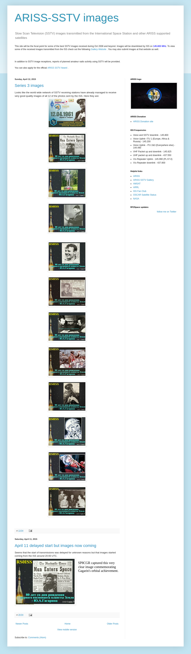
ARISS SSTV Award (57, 68)
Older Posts (112, 623)
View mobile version (67, 629)
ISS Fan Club (139, 191)
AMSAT (136, 183)
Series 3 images (29, 85)
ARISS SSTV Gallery (143, 180)
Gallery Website (98, 49)
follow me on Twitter (166, 211)
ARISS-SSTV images (67, 18)
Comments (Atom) (37, 637)
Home (68, 623)
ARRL (136, 187)
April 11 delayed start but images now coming (55, 545)
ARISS (136, 176)
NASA (136, 198)
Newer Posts (22, 623)
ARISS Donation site (143, 121)
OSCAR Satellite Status (144, 195)
